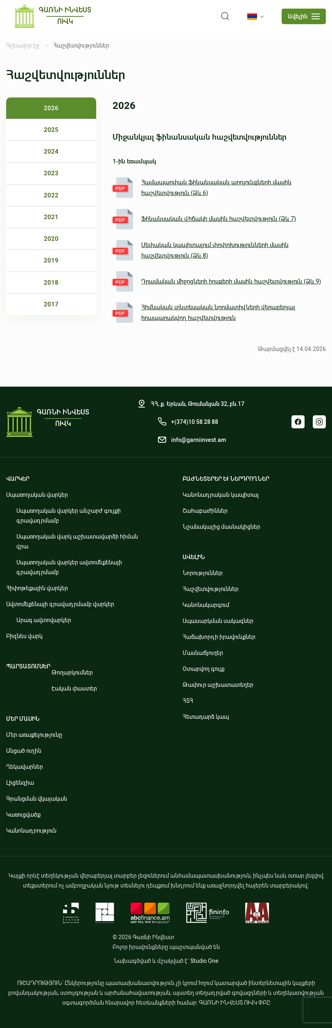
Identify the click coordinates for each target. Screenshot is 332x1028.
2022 (51, 195)
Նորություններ (203, 573)
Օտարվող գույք (203, 669)
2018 (51, 282)
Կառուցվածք (23, 814)
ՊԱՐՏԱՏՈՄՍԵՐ (28, 666)
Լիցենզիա (20, 782)
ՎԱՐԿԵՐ (17, 479)
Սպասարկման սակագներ (218, 621)
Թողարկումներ (72, 672)
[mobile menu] (304, 16)
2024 (51, 151)
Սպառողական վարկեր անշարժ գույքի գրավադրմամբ (68, 515)
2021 (51, 217)
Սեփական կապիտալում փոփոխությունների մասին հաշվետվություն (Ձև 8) (201, 250)
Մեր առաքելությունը (34, 734)
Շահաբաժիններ (205, 510)
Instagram (319, 421)
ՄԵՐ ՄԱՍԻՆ (23, 719)
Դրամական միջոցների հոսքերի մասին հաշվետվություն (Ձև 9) (217, 281)
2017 (51, 304)
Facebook (298, 421)
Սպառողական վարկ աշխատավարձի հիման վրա (77, 541)
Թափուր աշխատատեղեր (218, 685)
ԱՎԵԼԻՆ (194, 557)
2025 (51, 130)
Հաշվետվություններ (211, 589)
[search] (225, 16)
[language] (257, 17)
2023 (51, 173)
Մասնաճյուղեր (203, 653)
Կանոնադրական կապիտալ (221, 494)
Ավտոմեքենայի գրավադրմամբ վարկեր (60, 604)
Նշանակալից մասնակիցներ (221, 526)
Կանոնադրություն (31, 830)
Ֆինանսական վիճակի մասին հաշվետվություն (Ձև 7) (204, 219)
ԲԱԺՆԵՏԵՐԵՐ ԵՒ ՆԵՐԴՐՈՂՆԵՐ (226, 479)
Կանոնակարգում (206, 605)
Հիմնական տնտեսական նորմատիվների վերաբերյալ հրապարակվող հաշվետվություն (204, 312)
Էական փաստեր (74, 688)
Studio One (204, 961)
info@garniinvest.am (198, 440)
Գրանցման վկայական (36, 798)
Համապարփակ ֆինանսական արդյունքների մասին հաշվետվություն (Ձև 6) (202, 187)
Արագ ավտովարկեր (43, 620)
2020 (51, 238)
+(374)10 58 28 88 (194, 422)
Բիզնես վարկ (24, 636)
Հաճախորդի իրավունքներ (219, 637)
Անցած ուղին (23, 750)
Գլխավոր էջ (22, 45)
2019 (51, 260)
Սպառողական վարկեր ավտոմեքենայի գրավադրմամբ (69, 567)
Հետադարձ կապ (206, 716)
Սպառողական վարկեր (37, 494)
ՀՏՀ (188, 700)
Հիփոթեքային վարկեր (37, 588)
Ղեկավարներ (24, 766)
